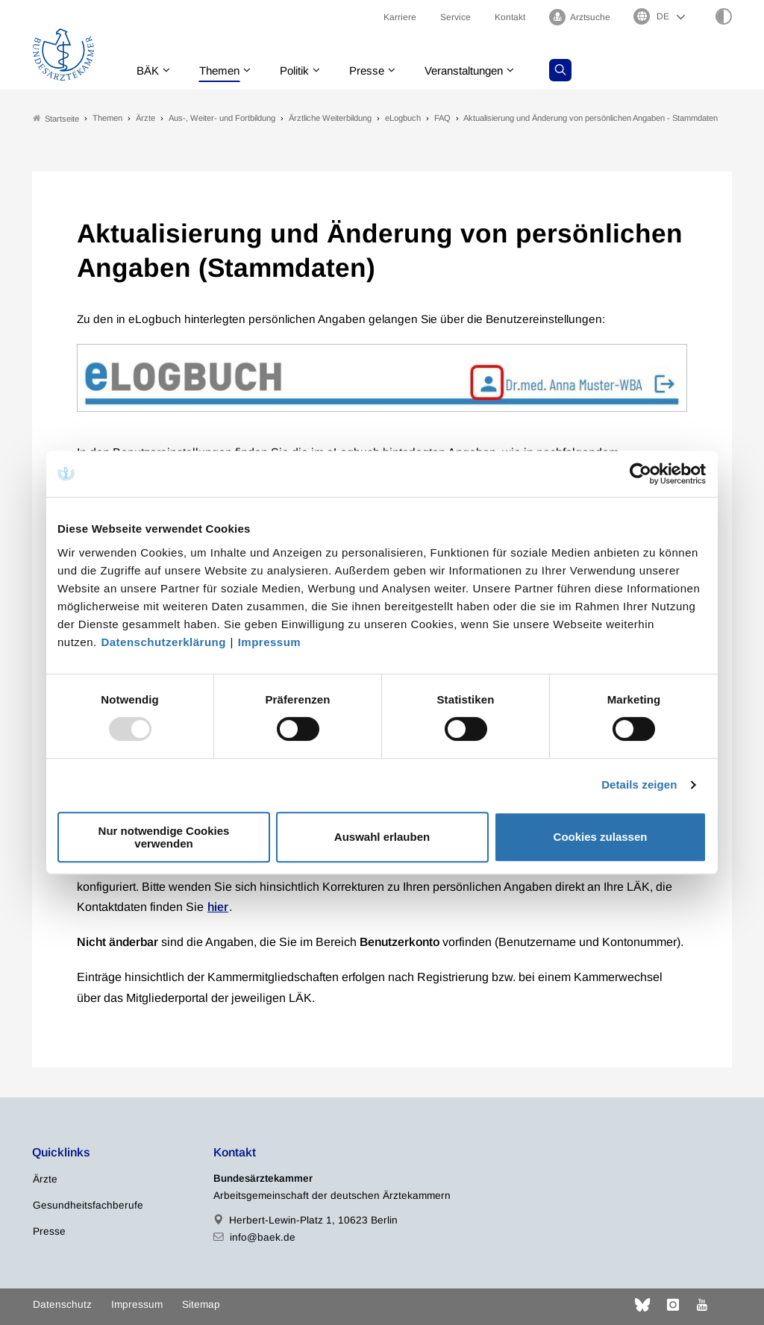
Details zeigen (639, 784)
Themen (223, 70)
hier (217, 906)
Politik (301, 70)
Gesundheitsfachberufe (88, 1205)
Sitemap (201, 1304)
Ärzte (45, 1179)
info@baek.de (262, 1237)
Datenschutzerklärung (163, 642)
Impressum (269, 642)
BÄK (148, 70)
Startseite (56, 118)
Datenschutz (62, 1304)
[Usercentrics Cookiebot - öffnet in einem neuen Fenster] (641, 474)
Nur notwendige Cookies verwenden (164, 837)
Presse (376, 70)
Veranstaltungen (479, 70)
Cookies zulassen (601, 836)
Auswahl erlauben (382, 836)
